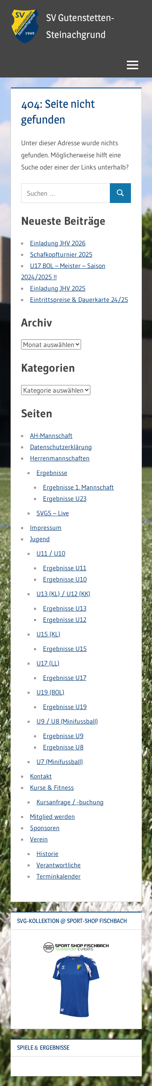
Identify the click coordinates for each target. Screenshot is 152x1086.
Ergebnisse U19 (65, 707)
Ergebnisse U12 (64, 619)
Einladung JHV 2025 (58, 288)
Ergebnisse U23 (64, 498)
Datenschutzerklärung (61, 447)
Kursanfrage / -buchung (70, 802)
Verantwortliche (58, 865)
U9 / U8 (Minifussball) (67, 721)
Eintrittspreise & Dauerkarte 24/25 (79, 299)
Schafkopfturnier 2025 (61, 254)
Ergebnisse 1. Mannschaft (78, 487)
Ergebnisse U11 (64, 568)
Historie (47, 854)
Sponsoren (45, 828)
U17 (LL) (48, 663)
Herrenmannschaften (60, 458)
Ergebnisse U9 (63, 736)
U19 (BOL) (50, 692)
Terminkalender (58, 876)
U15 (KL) (48, 634)
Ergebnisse (51, 473)
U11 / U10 (50, 553)
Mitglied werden (52, 816)
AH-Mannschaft (51, 435)
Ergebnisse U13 (64, 608)
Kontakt (41, 776)
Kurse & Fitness (52, 787)
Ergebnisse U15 (65, 648)
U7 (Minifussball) (59, 761)
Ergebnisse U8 (63, 747)
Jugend (40, 539)
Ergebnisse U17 (64, 678)
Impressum (46, 527)
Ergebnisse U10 (65, 579)
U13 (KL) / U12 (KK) (63, 594)
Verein (39, 839)
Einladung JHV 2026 (58, 243)
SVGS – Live (52, 513)
